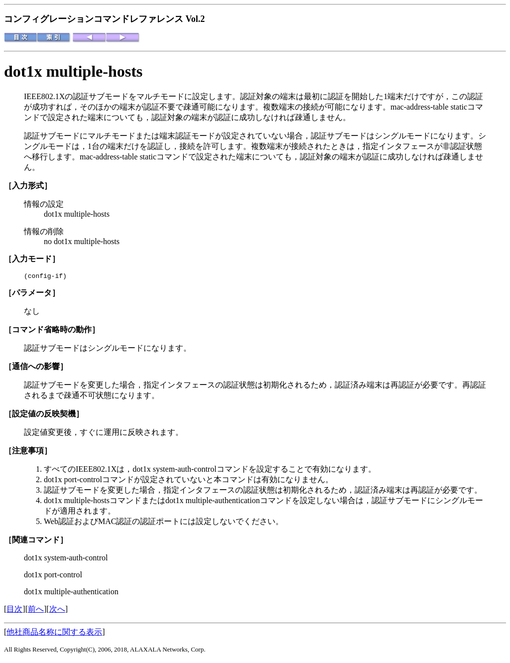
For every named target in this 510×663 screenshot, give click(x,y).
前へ (36, 610)
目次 (14, 610)
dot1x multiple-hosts (73, 71)
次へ (57, 610)
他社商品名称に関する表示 (54, 633)
